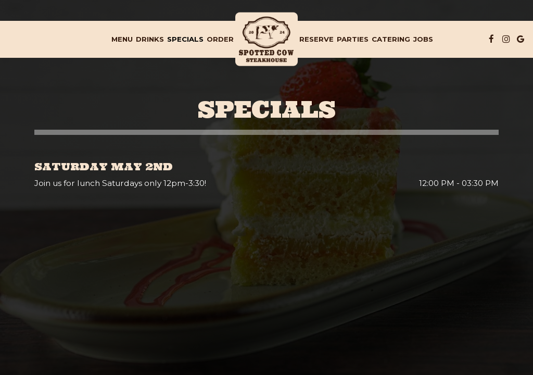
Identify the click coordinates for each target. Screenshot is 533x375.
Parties (353, 39)
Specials (185, 39)
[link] (266, 39)
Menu (122, 39)
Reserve (316, 39)
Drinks (150, 39)
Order (220, 39)
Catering (391, 39)
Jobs (423, 39)
